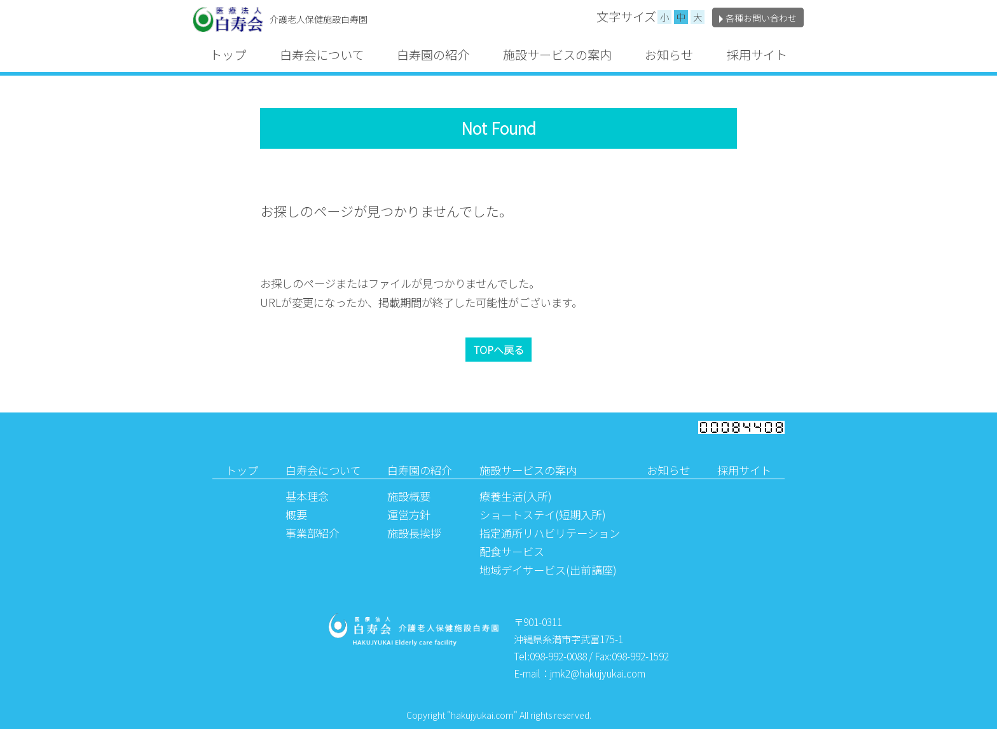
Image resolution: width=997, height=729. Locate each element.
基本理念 (307, 496)
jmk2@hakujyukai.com (597, 673)
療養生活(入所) (515, 496)
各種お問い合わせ (758, 17)
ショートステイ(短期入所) (542, 514)
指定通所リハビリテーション (549, 533)
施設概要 (408, 496)
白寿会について (322, 55)
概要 (296, 514)
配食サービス (511, 551)
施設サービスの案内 (557, 55)
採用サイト (757, 55)
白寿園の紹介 (433, 55)
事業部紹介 (312, 533)
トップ (228, 55)
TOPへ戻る (499, 349)
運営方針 (408, 514)
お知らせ (669, 55)
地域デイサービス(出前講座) (548, 570)
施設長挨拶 (414, 533)
